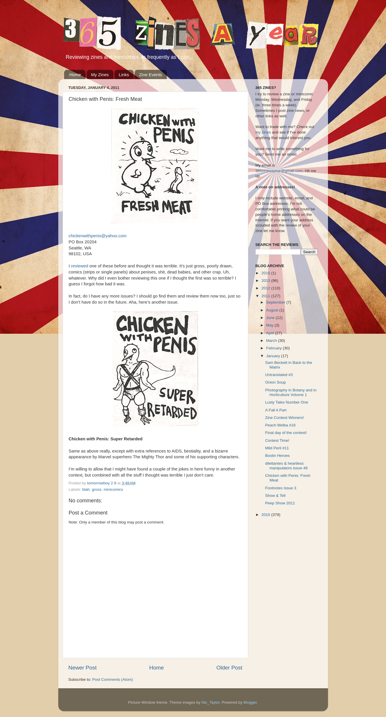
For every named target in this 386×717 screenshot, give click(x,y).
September (276, 302)
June (271, 317)
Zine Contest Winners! (284, 417)
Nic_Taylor (211, 702)
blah (86, 489)
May (270, 325)
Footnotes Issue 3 (280, 488)
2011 (266, 296)
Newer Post (82, 668)
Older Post (229, 668)
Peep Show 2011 (280, 503)
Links (124, 74)
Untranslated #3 (279, 375)
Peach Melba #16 (280, 425)
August (273, 310)
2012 (266, 288)
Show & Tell (275, 495)
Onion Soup (275, 382)
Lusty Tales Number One (286, 402)
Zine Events (150, 74)
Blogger (250, 702)
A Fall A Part (276, 410)
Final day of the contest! (286, 432)
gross (97, 489)
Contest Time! (277, 440)
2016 (266, 273)
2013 (266, 280)
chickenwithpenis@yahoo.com (98, 235)
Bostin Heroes (277, 455)
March (272, 340)
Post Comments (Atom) (112, 679)
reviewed (79, 266)
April (270, 333)
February (274, 348)
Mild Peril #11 (277, 448)
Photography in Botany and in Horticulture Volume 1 (290, 392)
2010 (266, 514)
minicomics (113, 489)
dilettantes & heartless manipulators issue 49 (286, 465)
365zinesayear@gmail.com (279, 171)
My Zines (100, 74)
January (273, 356)
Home (75, 74)
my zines (263, 132)
